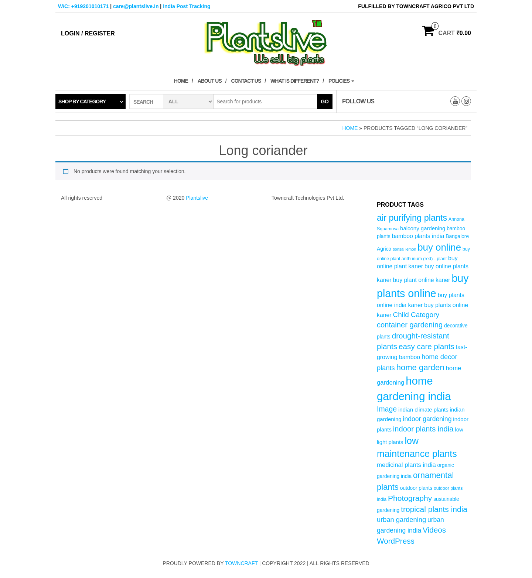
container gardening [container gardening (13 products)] (410, 325)
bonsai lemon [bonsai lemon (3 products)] (404, 249)
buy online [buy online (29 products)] (439, 247)
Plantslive (197, 198)
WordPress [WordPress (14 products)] (396, 541)
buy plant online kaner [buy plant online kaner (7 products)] (421, 280)
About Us (210, 81)
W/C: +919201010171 (83, 6)
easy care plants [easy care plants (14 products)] (426, 346)
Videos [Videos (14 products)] (434, 530)
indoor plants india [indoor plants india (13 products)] (423, 429)
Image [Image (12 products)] (387, 409)
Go (325, 101)
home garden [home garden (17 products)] (420, 367)
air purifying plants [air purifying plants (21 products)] (412, 218)
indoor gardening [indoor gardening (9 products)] (427, 419)
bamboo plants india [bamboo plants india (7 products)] (418, 236)
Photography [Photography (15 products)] (410, 498)
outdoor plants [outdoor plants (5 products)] (416, 488)
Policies (341, 81)
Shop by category (82, 101)
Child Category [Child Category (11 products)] (416, 315)
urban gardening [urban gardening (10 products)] (401, 519)
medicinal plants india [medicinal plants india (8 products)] (406, 464)
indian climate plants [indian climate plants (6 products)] (423, 409)
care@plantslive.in (135, 6)
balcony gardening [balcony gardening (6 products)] (422, 228)
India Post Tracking (186, 6)
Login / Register (88, 33)
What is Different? (294, 81)
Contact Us (246, 81)
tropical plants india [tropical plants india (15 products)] (434, 509)
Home (181, 81)
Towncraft (241, 563)
